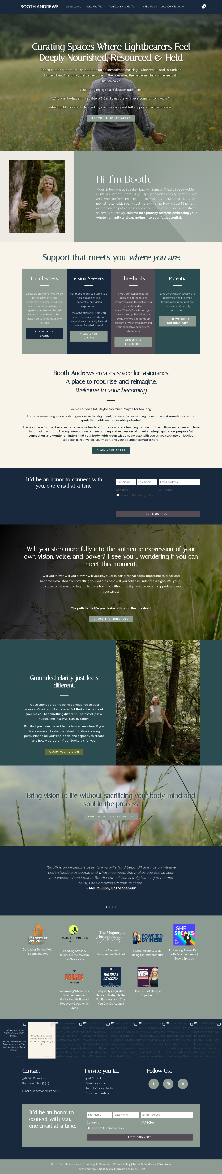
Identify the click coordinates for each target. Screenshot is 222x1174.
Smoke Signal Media (109, 1169)
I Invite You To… (93, 6)
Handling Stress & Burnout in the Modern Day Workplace (74, 955)
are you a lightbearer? (111, 118)
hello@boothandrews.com (42, 1091)
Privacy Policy (121, 1164)
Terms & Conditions (144, 1164)
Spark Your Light (95, 1078)
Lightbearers (73, 6)
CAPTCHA (165, 490)
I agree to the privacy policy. (136, 495)
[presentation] (185, 500)
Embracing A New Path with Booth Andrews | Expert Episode (184, 954)
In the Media (150, 6)
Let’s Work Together (173, 6)
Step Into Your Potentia (99, 1088)
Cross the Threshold (97, 1093)
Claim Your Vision (95, 1083)
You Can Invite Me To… (122, 6)
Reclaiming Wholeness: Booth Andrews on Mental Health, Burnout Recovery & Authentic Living (74, 999)
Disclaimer (164, 1164)
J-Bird (141, 1169)
